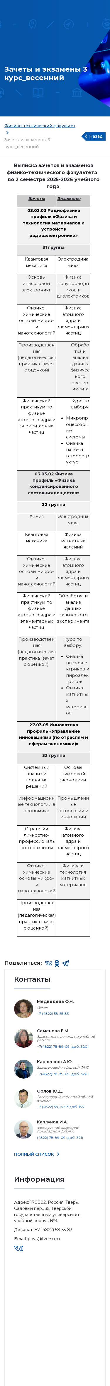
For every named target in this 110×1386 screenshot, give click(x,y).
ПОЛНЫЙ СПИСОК (34, 1154)
